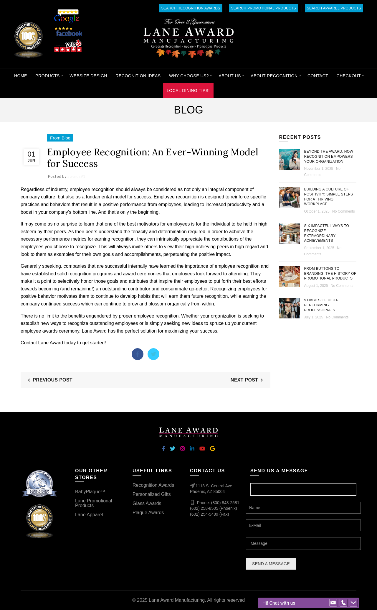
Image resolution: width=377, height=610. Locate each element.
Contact (317, 75)
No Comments (343, 211)
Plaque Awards (148, 512)
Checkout (349, 75)
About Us (230, 75)
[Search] (329, 38)
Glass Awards (147, 503)
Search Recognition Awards (190, 8)
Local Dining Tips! (188, 90)
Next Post (244, 379)
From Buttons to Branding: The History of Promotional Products (330, 274)
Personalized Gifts (152, 494)
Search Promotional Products (263, 8)
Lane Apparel (89, 514)
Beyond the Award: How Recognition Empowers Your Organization (328, 156)
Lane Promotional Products (93, 503)
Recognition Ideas (138, 75)
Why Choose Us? (189, 75)
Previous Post (52, 379)
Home (20, 75)
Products (47, 75)
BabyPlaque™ (90, 491)
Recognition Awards (153, 485)
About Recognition (274, 75)
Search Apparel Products (334, 8)
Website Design (88, 75)
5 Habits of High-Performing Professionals (321, 305)
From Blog (60, 137)
